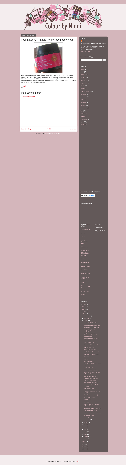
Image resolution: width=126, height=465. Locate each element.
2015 (84, 311)
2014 (84, 314)
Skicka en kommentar (29, 96)
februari (86, 436)
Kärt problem (87, 399)
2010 (84, 449)
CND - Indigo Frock (89, 388)
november (87, 318)
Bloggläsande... (88, 336)
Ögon (82, 122)
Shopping (83, 102)
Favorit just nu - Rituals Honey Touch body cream (92, 373)
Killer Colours (85, 262)
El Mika (83, 236)
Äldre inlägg (72, 129)
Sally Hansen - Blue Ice (90, 376)
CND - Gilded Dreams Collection (92, 413)
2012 (84, 444)
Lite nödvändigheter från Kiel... (92, 344)
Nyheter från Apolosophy (90, 334)
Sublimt (83, 294)
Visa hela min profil (86, 51)
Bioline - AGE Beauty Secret (91, 370)
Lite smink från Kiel (89, 342)
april (85, 432)
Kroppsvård (29, 88)
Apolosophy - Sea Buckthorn (91, 327)
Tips (82, 111)
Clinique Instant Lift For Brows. (92, 325)
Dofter (82, 72)
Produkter (83, 94)
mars (85, 434)
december (87, 316)
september (87, 420)
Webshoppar (84, 119)
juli (85, 424)
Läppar (82, 85)
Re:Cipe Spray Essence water (92, 352)
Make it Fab (84, 269)
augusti (86, 422)
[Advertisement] (48, 113)
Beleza (83, 233)
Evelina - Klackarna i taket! (84, 242)
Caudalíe (86, 359)
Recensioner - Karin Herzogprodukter (89, 416)
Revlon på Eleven (88, 367)
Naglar (82, 88)
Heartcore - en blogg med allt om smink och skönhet (85, 253)
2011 (84, 446)
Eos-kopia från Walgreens (91, 382)
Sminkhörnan (85, 291)
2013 (84, 442)
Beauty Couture (85, 229)
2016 (84, 309)
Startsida (49, 129)
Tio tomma (83, 108)
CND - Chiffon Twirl (89, 347)
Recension (83, 97)
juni (85, 427)
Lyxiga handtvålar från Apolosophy (93, 408)
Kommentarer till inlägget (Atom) (53, 133)
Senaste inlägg (26, 129)
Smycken (83, 105)
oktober (86, 320)
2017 (84, 306)
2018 (84, 304)
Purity (82, 282)
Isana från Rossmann (89, 397)
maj (85, 429)
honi (82, 258)
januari (86, 439)
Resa (82, 99)
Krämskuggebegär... (89, 361)
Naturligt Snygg (85, 273)
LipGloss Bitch (85, 266)
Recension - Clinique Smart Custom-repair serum (91, 379)
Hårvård (83, 77)
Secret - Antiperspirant (90, 349)
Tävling (82, 113)
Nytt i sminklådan (85, 91)
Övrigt (82, 124)
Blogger (77, 461)
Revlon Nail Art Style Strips (91, 323)
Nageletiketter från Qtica (90, 410)
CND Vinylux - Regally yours (91, 354)
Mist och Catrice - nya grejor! (91, 395)
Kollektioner (84, 80)
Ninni (84, 41)
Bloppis (83, 69)
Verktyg (83, 116)
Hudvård (83, 74)
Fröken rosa (84, 247)
